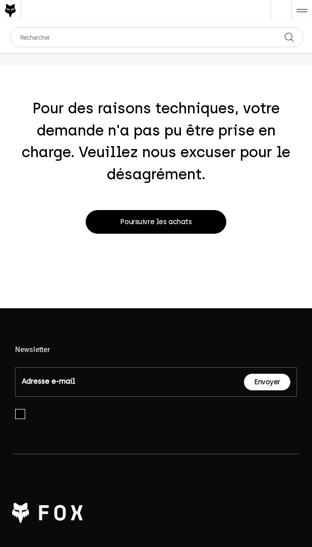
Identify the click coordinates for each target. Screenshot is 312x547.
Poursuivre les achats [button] (156, 222)
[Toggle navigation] (301, 10)
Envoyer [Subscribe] (267, 382)
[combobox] (156, 37)
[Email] (130, 382)
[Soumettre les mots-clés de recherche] (297, 37)
